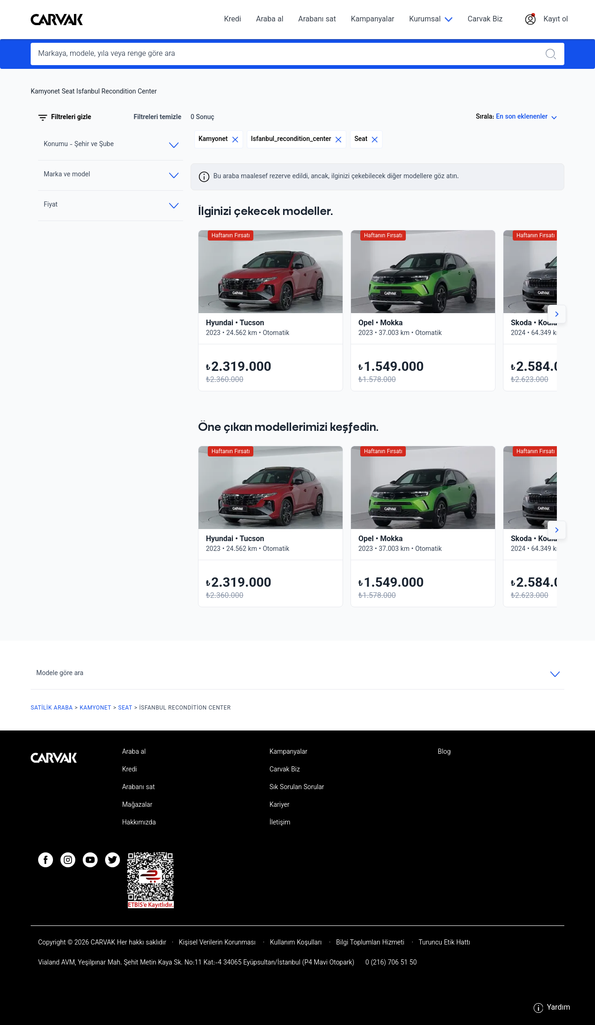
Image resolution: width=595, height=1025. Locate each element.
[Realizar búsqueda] (553, 54)
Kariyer (280, 805)
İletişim (280, 823)
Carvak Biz (485, 20)
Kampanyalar (372, 20)
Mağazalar (137, 805)
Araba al (270, 20)
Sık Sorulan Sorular (297, 788)
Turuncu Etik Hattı (443, 943)
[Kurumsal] (431, 20)
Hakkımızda (139, 823)
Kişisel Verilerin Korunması (217, 943)
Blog (444, 752)
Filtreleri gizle (64, 118)
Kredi (232, 20)
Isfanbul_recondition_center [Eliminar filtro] (297, 139)
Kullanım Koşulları (296, 943)
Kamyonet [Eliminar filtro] (218, 139)
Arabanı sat (317, 20)
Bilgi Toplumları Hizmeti (370, 943)
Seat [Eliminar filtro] (366, 139)
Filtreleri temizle (157, 118)
